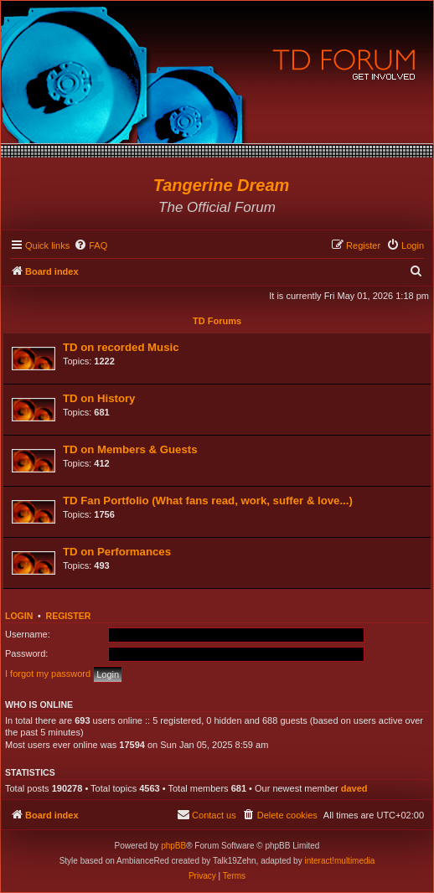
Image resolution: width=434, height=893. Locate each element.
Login (19, 616)
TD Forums (217, 321)
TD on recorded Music (121, 347)
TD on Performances (117, 551)
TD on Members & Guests (130, 449)
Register (68, 616)
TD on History (99, 398)
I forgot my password (47, 673)
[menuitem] (90, 245)
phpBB (173, 845)
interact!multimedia (339, 860)
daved (354, 788)
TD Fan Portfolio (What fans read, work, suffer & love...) (208, 500)
